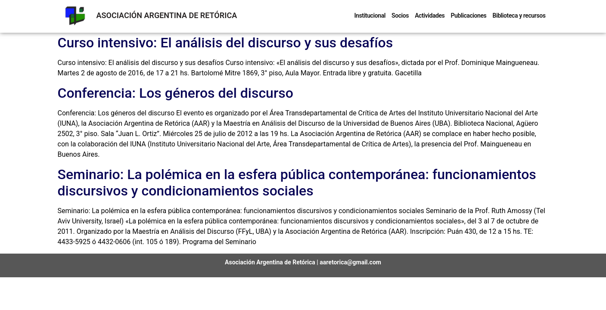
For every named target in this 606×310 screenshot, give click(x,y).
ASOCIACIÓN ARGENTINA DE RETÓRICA (166, 15)
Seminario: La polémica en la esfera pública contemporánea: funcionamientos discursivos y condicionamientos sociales (297, 182)
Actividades (429, 15)
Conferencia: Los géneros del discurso (175, 93)
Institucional (369, 15)
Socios (400, 15)
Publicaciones (468, 15)
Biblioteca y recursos (518, 15)
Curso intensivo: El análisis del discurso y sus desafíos (225, 42)
